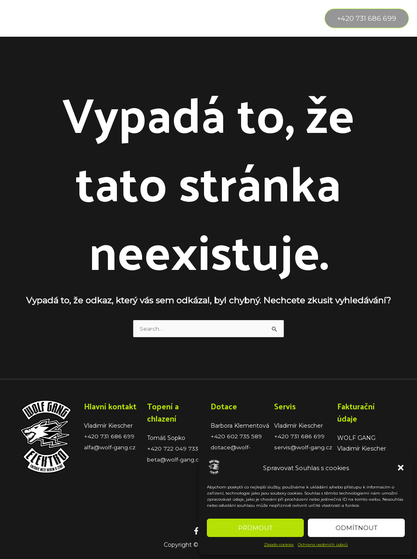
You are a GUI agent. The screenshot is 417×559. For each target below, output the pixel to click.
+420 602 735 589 (236, 437)
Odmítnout (356, 528)
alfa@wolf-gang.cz (110, 447)
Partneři (188, 18)
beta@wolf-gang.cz (175, 460)
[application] (74, 18)
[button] (401, 468)
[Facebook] (196, 531)
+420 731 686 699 (109, 437)
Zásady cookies (279, 544)
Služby (62, 18)
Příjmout (255, 528)
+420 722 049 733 (172, 449)
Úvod (24, 18)
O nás (102, 18)
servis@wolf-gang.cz (303, 447)
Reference (143, 18)
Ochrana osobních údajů (323, 544)
